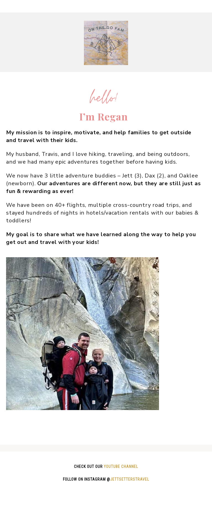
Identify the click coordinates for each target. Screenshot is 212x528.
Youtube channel (121, 466)
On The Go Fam (106, 43)
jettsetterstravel (129, 479)
